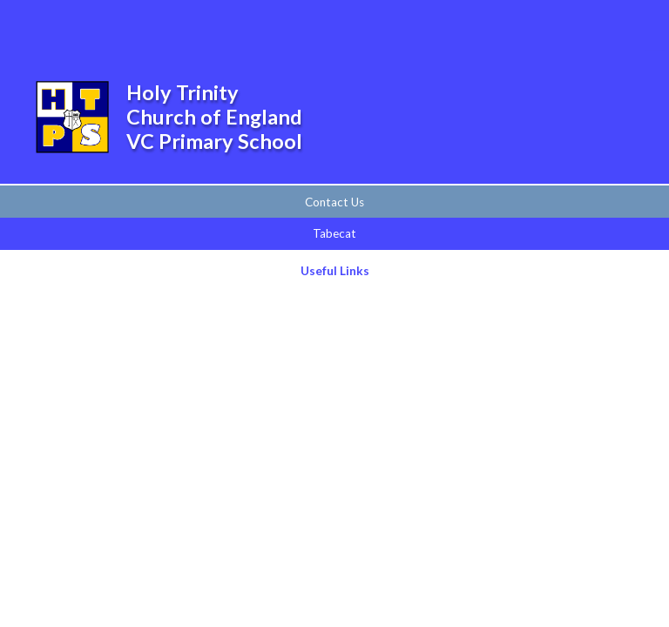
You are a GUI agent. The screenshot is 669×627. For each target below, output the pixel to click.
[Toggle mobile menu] (632, 25)
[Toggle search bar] (540, 25)
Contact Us (334, 202)
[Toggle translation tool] (585, 25)
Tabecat (334, 233)
